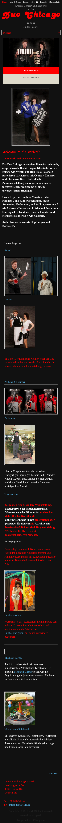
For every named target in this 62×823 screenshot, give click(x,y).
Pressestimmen (31, 77)
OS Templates (37, 820)
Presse (26, 2)
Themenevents (11, 494)
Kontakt (43, 2)
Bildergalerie (31, 70)
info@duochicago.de (19, 804)
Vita (11, 2)
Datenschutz (54, 2)
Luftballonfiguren (13, 632)
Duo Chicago (31, 16)
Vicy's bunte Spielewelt (16, 729)
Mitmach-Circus (13, 657)
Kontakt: (53, 773)
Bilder (18, 2)
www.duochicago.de (31, 815)
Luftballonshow (12, 615)
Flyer (34, 2)
